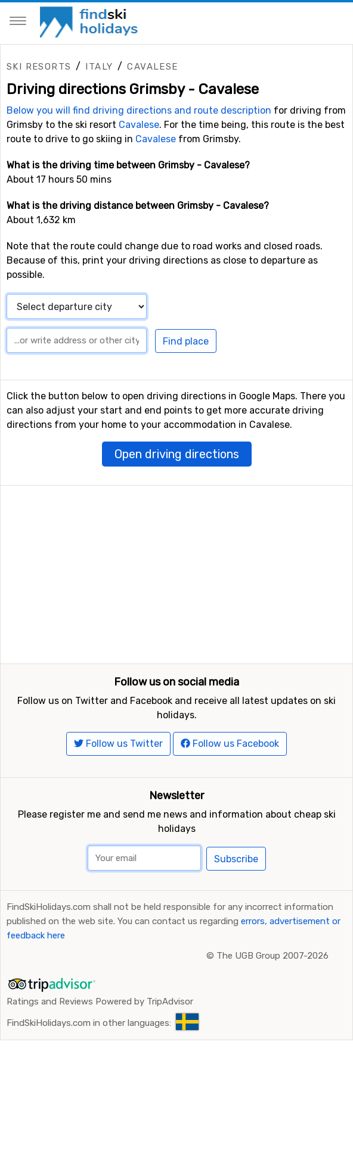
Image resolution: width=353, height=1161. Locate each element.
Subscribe (236, 886)
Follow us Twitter (118, 771)
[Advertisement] (176, 569)
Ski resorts (39, 66)
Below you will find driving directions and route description (139, 110)
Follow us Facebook (230, 771)
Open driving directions (176, 454)
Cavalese (152, 66)
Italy (99, 66)
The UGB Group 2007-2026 (272, 983)
